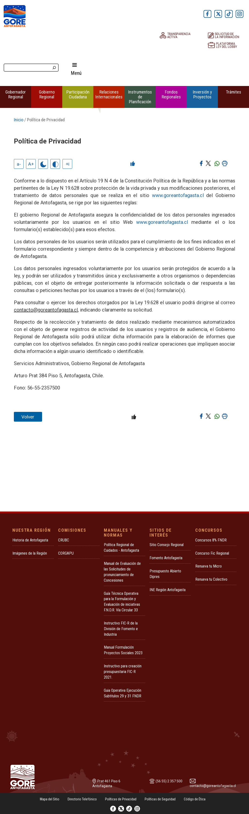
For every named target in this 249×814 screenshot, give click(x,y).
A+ (31, 164)
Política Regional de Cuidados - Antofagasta (121, 547)
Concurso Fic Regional (212, 553)
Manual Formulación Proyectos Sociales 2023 (123, 650)
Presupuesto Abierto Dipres (165, 574)
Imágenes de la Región (29, 553)
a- (19, 164)
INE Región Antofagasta (168, 589)
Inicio (18, 119)
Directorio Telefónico (82, 799)
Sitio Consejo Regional (167, 544)
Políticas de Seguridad (160, 799)
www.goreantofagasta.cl (178, 195)
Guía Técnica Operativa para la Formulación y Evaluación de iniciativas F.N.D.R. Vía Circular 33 (122, 602)
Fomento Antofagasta (166, 558)
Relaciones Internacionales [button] (109, 94)
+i (67, 164)
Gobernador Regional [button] (15, 94)
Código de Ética (194, 799)
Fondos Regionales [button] (171, 94)
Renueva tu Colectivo (211, 579)
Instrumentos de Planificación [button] (140, 96)
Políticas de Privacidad (120, 799)
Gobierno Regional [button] (47, 94)
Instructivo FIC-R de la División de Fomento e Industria (121, 629)
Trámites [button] (233, 92)
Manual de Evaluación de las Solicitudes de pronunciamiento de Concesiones (122, 572)
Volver (27, 417)
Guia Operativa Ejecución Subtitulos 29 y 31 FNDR (122, 693)
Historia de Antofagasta (30, 540)
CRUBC (63, 540)
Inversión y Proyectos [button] (202, 94)
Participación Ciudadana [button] (77, 94)
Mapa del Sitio (49, 799)
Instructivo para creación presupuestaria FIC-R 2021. (123, 672)
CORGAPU (66, 553)
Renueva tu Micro (208, 566)
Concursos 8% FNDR (211, 540)
